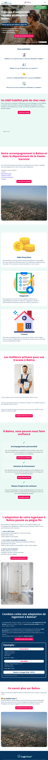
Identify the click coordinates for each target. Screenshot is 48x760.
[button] (45, 2)
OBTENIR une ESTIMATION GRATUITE (24, 36)
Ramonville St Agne (6, 174)
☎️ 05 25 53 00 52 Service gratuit (39, 7)
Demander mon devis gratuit (24, 415)
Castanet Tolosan (6, 175)
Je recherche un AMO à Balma (24, 707)
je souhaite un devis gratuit (19, 558)
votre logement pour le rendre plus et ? (24, 58)
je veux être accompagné (24, 181)
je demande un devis (24, 497)
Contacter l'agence (24, 112)
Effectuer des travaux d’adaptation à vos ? (24, 87)
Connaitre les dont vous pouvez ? (24, 78)
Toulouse (3, 179)
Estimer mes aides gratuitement (24, 639)
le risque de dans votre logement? (24, 68)
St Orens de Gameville (7, 177)
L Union (3, 172)
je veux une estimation (24, 477)
